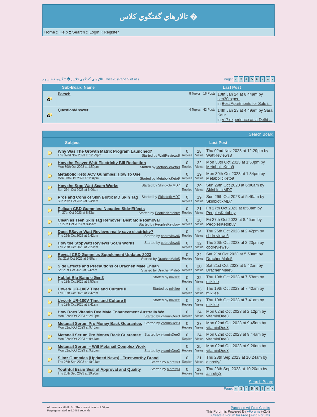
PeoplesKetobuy (167, 213)
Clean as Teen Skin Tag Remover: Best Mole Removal (109, 220)
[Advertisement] (158, 59)
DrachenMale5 (169, 259)
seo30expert (228, 98)
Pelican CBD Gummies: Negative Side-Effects (101, 208)
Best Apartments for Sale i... (246, 103)
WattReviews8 (169, 155)
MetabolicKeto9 (168, 167)
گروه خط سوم (52, 79)
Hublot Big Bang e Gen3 (81, 277)
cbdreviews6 (170, 236)
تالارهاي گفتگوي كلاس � (84, 79)
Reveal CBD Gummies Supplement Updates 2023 (104, 254)
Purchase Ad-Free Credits (250, 408)
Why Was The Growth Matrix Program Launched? (105, 151)
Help (63, 32)
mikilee (174, 277)
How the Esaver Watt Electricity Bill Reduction (102, 162)
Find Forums (260, 415)
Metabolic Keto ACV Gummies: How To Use (99, 174)
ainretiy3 (173, 362)
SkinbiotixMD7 (169, 185)
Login (94, 32)
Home (49, 32)
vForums (253, 411)
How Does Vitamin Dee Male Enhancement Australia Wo (111, 312)
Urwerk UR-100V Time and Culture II (92, 289)
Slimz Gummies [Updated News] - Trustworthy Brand (108, 358)
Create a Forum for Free (229, 415)
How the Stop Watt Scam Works (88, 185)
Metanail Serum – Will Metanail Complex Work (102, 346)
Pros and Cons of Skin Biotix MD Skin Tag (98, 197)
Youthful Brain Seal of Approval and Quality (99, 369)
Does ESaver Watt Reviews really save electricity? (106, 231)
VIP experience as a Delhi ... (247, 119)
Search (78, 32)
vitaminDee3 (170, 316)
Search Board (261, 134)
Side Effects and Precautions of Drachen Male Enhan (108, 266)
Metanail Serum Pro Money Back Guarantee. (100, 323)
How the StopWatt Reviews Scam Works (96, 243)
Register (111, 32)
